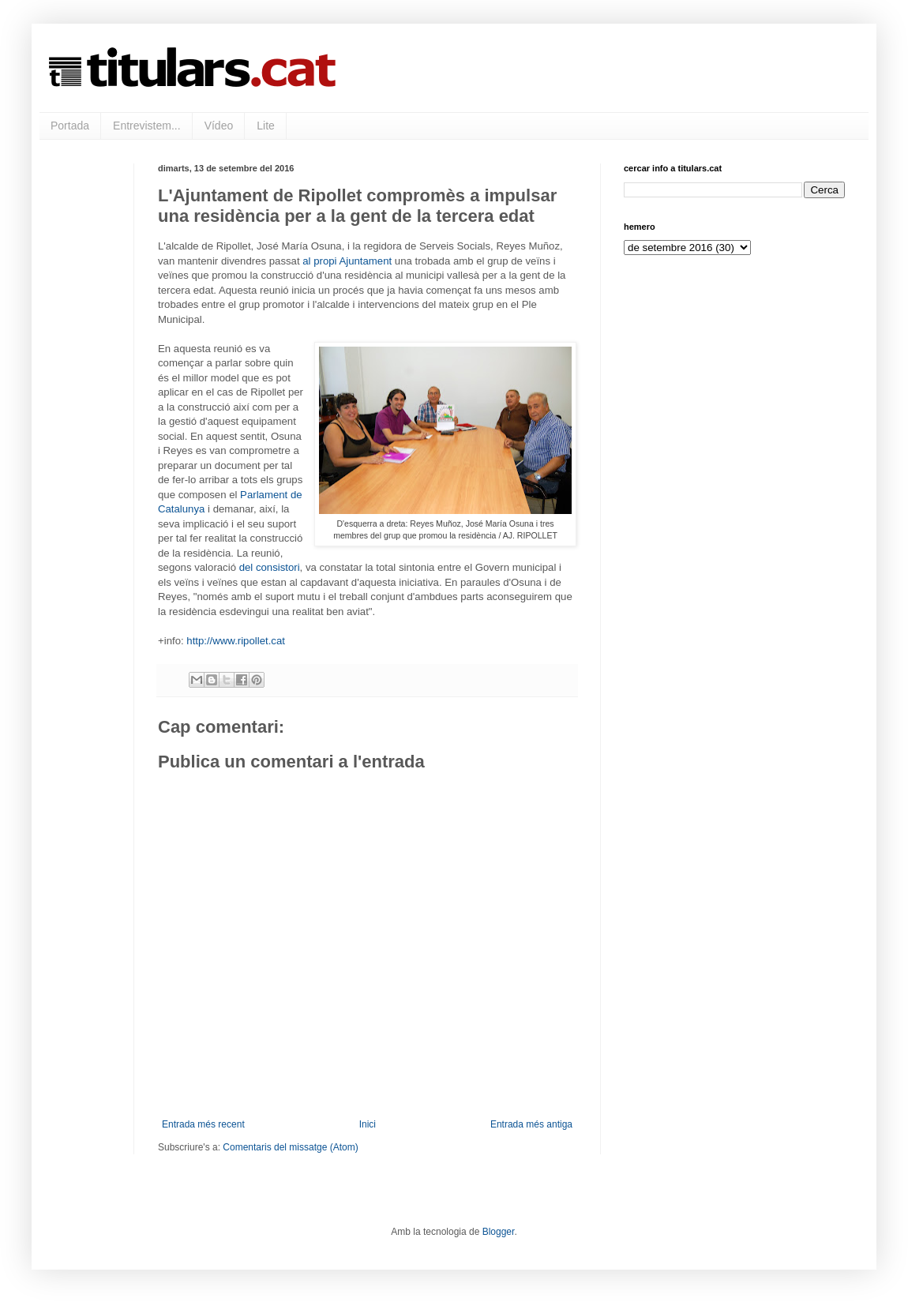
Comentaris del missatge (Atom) (290, 1147)
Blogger (498, 1231)
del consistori (269, 567)
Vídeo (219, 125)
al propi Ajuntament (347, 261)
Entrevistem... (147, 125)
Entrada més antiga (531, 1124)
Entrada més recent (203, 1124)
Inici (367, 1124)
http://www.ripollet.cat (235, 641)
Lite (266, 125)
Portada (70, 125)
